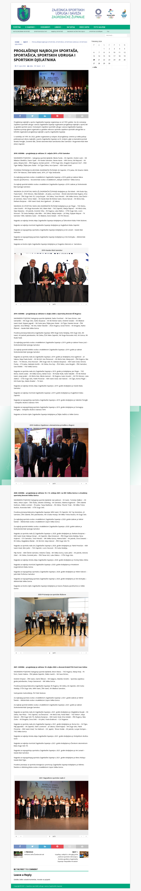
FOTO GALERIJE (99, 27)
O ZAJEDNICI (30, 27)
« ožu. (95, 67)
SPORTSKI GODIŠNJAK (95, 31)
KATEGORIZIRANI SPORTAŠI (21, 31)
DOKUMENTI (45, 27)
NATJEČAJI (71, 27)
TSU (108, 31)
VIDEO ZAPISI (84, 27)
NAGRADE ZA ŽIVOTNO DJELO (76, 31)
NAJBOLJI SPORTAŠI (57, 31)
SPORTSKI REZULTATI (40, 31)
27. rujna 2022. (21, 66)
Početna (17, 27)
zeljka (31, 66)
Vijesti (39, 66)
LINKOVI (58, 27)
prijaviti (47, 879)
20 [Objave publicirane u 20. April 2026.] (94, 60)
